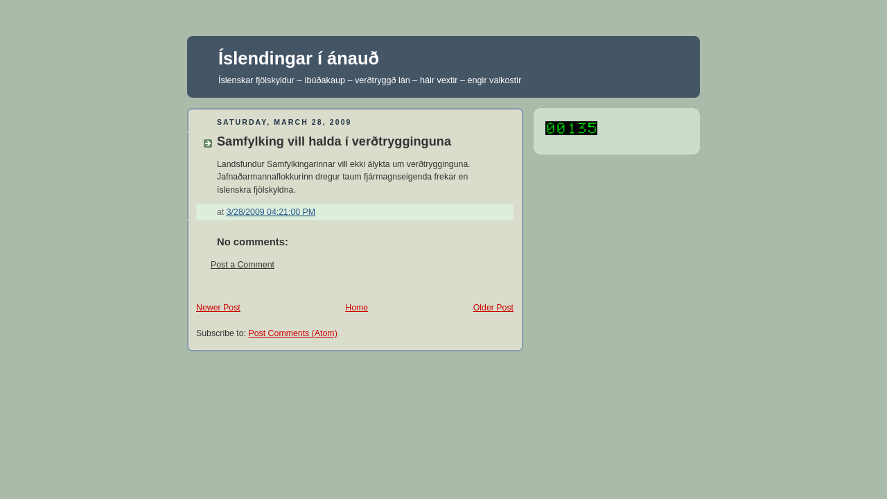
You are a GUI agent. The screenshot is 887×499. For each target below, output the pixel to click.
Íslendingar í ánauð (298, 58)
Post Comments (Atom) (292, 333)
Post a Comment (242, 265)
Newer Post (218, 308)
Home (356, 308)
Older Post (493, 308)
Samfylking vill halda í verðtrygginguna (334, 141)
